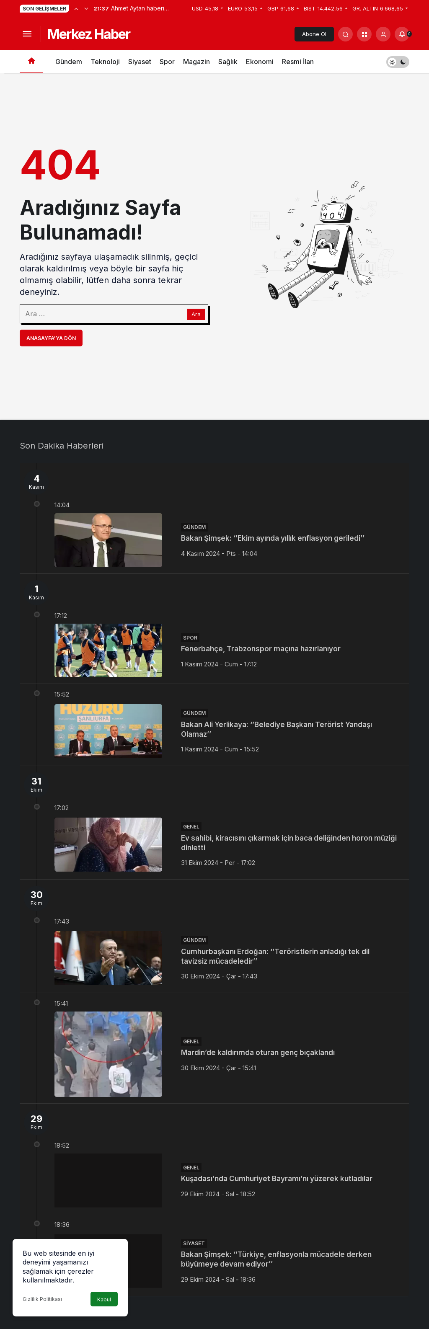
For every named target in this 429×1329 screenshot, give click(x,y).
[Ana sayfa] (31, 61)
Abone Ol (314, 34)
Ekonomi (260, 61)
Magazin (196, 61)
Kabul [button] (104, 1299)
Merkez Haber (88, 34)
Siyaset (139, 61)
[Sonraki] (86, 8)
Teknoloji (105, 61)
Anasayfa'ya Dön (51, 338)
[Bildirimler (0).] (402, 34)
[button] (364, 34)
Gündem (68, 61)
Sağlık (228, 61)
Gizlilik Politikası (42, 1299)
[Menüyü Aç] (27, 34)
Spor (167, 61)
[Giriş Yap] (383, 34)
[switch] (397, 61)
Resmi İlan (298, 61)
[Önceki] (76, 8)
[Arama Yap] (345, 34)
